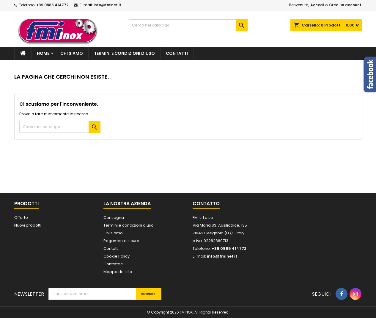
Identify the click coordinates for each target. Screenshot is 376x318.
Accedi (317, 4)
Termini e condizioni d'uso (124, 53)
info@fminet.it (107, 4)
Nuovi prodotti (27, 225)
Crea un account (345, 4)
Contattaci (113, 264)
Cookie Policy (116, 256)
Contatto (206, 203)
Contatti (177, 53)
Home (43, 53)
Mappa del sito (117, 272)
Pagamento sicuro (121, 241)
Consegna (113, 217)
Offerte (21, 217)
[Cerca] (188, 25)
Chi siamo (71, 53)
